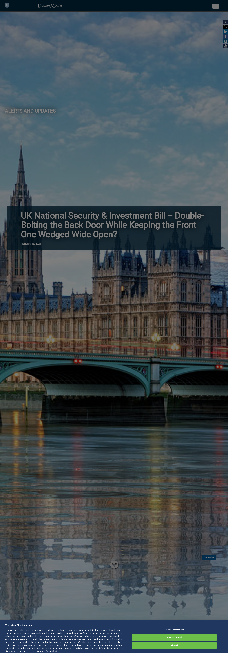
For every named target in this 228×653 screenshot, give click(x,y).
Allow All (174, 649)
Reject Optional (174, 641)
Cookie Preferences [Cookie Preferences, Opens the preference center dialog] (174, 633)
